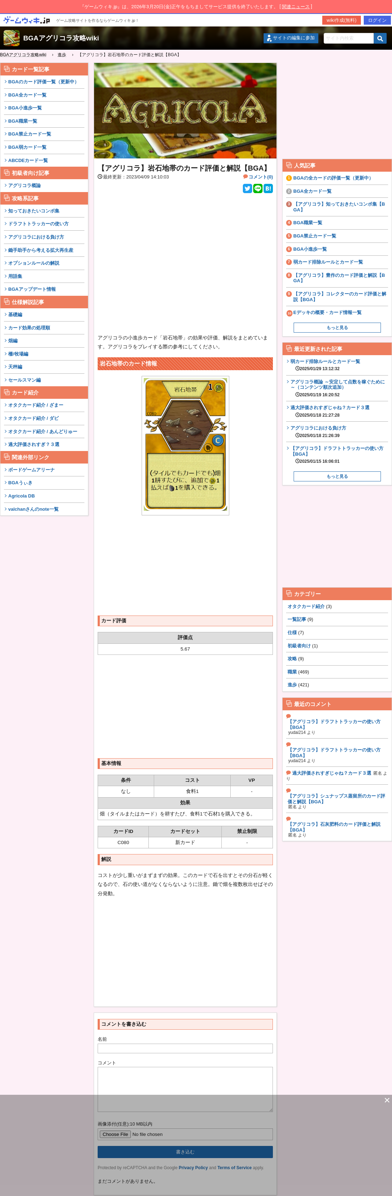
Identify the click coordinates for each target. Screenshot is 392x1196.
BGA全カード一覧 (27, 95)
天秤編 (15, 366)
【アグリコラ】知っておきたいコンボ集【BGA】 (339, 206)
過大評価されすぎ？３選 (33, 444)
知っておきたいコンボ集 (33, 211)
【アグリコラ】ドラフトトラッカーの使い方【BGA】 (339, 455)
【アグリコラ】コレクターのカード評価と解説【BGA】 (339, 296)
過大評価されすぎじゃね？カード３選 (329, 411)
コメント (107, 1062)
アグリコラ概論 (24, 185)
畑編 (13, 340)
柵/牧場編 (18, 354)
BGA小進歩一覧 (25, 108)
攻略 (292, 658)
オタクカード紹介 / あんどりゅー (42, 431)
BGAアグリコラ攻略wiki (61, 38)
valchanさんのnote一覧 (33, 509)
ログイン (377, 20)
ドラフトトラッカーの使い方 (38, 223)
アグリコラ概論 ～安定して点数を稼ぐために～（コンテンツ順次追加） (339, 388)
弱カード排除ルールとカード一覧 (328, 262)
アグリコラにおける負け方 (36, 237)
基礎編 (15, 314)
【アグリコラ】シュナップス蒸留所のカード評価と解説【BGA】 (336, 798)
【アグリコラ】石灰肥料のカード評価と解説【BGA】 (334, 827)
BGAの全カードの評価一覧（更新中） (333, 178)
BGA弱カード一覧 (27, 147)
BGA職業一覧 (22, 121)
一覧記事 (297, 619)
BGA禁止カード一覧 (29, 134)
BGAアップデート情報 (32, 289)
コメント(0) (261, 177)
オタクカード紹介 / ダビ (33, 418)
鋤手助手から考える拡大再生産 (40, 250)
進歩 (292, 684)
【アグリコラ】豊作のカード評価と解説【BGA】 (339, 278)
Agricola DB (21, 496)
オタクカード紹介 (306, 606)
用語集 (15, 276)
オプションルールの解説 (33, 263)
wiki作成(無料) (342, 20)
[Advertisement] (44, 628)
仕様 (292, 632)
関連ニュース (296, 6)
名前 (102, 1039)
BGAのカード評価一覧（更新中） (43, 81)
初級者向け (299, 645)
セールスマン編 (24, 380)
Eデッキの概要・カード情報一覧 (327, 312)
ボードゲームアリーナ (31, 469)
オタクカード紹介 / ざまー (35, 405)
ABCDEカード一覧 (28, 160)
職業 (292, 672)
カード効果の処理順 (29, 327)
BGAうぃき (20, 482)
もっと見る (337, 327)
